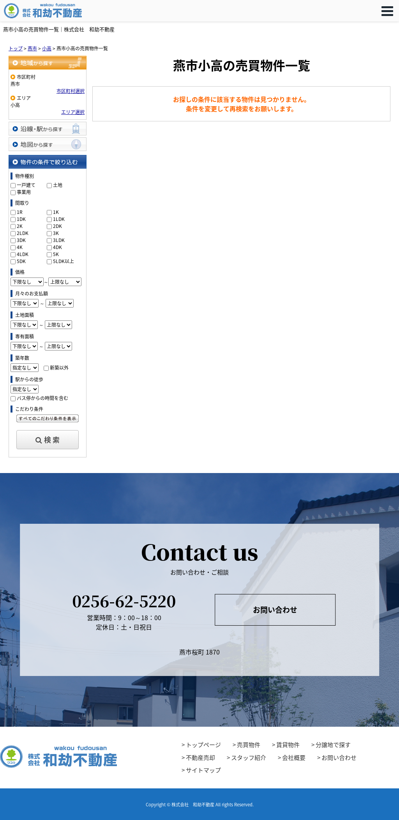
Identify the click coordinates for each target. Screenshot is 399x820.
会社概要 (293, 757)
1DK (21, 218)
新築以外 (59, 367)
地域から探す (48, 62)
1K (56, 211)
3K (56, 233)
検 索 (47, 439)
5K (56, 254)
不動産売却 (200, 757)
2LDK (22, 233)
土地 (57, 185)
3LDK (59, 240)
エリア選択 (73, 112)
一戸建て (26, 185)
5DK (21, 261)
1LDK (59, 218)
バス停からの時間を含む (42, 398)
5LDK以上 (63, 261)
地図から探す (48, 144)
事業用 (24, 192)
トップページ (203, 744)
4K (20, 247)
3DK (21, 240)
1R (20, 211)
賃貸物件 (288, 744)
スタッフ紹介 (248, 757)
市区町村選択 (70, 90)
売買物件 (248, 744)
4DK (57, 247)
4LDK (22, 254)
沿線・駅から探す (48, 128)
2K (20, 225)
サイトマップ (203, 770)
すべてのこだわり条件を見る (47, 418)
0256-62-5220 (124, 600)
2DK (57, 225)
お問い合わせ (275, 609)
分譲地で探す (333, 744)
